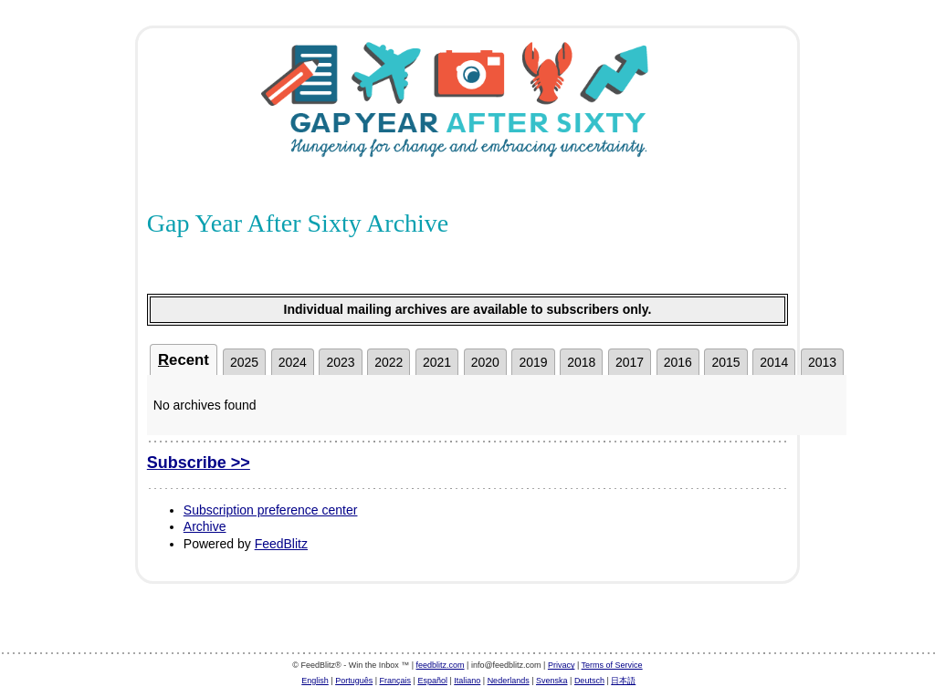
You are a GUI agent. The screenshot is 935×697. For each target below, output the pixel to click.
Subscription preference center (271, 510)
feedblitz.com (440, 665)
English (315, 680)
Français (396, 680)
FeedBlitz (281, 543)
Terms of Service (612, 665)
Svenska (552, 680)
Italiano (467, 680)
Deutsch (589, 680)
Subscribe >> (198, 462)
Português (354, 680)
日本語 (623, 680)
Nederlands (509, 680)
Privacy (561, 665)
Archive (205, 526)
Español (432, 680)
